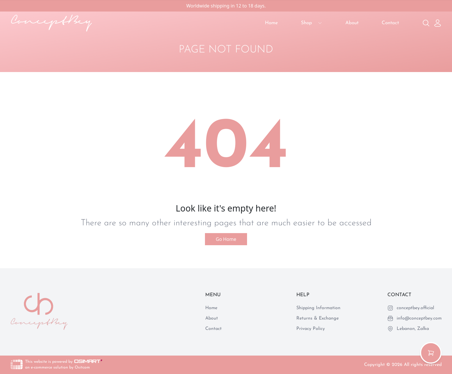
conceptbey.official (415, 308)
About (352, 22)
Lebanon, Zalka (413, 328)
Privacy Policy (310, 328)
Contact (390, 22)
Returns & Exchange (317, 318)
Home (271, 22)
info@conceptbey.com (419, 318)
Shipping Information (318, 308)
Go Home (226, 239)
